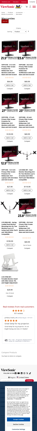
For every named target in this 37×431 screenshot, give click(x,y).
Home (3, 12)
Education (16, 2)
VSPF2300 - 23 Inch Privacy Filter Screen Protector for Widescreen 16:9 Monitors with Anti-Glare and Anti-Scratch (26, 122)
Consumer (32, 2)
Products (10, 12)
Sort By (9, 32)
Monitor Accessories (7, 14)
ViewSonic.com (6, 2)
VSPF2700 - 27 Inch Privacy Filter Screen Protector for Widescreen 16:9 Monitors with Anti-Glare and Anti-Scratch (9, 122)
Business (24, 2)
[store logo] (10, 6)
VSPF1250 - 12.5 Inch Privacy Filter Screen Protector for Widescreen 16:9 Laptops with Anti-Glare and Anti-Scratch (9, 175)
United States (22, 377)
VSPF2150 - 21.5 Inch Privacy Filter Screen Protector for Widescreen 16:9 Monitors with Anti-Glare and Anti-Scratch (9, 70)
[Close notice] (29, 388)
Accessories (19, 12)
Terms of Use (18, 398)
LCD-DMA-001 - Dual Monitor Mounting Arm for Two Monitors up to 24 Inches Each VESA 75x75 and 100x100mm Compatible (27, 175)
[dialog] (18, 406)
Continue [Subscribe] (29, 381)
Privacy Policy (22, 397)
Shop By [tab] (5, 21)
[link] (18, 340)
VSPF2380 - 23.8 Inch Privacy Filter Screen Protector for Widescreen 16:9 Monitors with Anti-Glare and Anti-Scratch (26, 227)
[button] (10, 89)
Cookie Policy (10, 398)
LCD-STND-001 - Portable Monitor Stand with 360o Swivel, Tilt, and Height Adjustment (9, 280)
